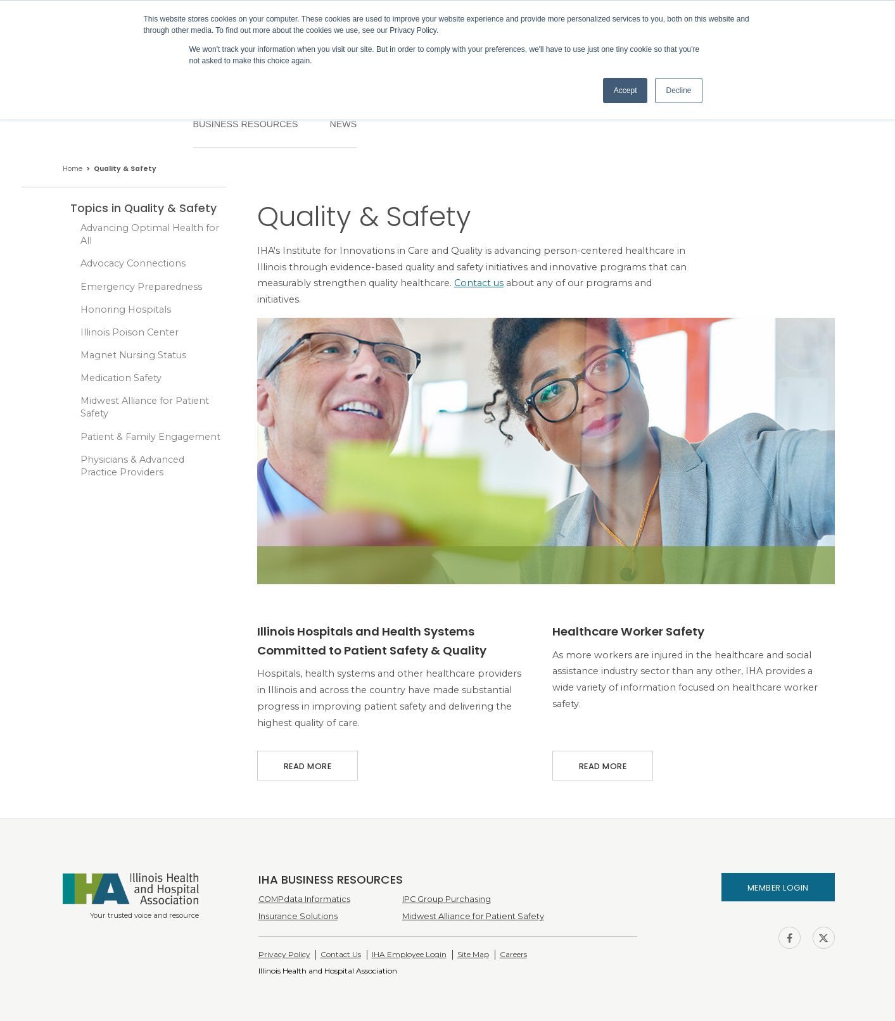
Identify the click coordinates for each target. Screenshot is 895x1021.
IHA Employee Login (409, 954)
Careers (513, 954)
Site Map (473, 954)
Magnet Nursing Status (133, 355)
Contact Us (341, 954)
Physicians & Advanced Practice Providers (132, 466)
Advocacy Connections (133, 263)
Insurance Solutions (298, 916)
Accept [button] (625, 90)
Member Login (778, 887)
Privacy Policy (284, 954)
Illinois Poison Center (129, 332)
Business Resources (245, 124)
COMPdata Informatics (304, 899)
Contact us (479, 283)
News (343, 124)
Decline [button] (678, 90)
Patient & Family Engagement (150, 436)
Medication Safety (121, 378)
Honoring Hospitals (125, 309)
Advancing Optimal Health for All (149, 234)
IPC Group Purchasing (446, 899)
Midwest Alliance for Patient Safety (144, 407)
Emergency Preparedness (141, 286)
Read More (307, 761)
